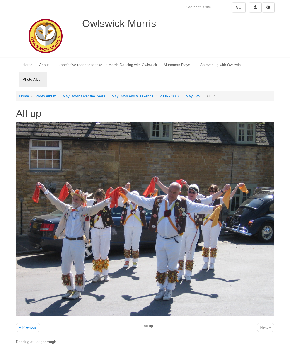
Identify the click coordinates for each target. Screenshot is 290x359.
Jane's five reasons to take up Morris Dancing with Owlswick (108, 65)
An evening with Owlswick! (223, 65)
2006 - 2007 (169, 96)
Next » (265, 327)
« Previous (28, 327)
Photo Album (33, 79)
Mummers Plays (178, 65)
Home (27, 65)
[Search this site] (208, 7)
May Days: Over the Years (84, 96)
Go (239, 7)
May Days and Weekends (132, 96)
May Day (193, 96)
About (45, 65)
